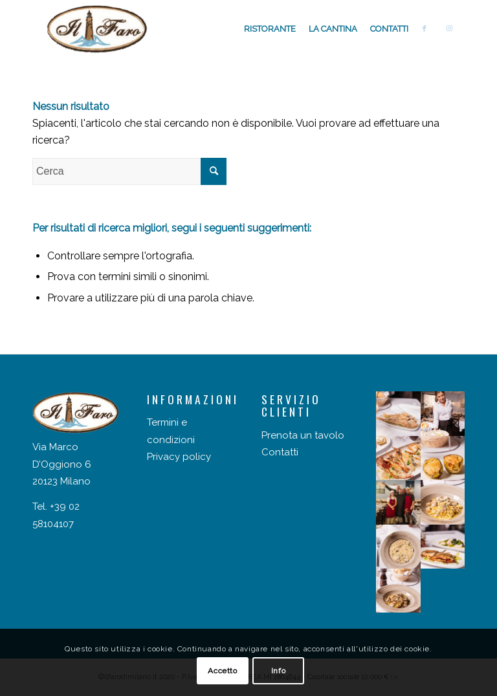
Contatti (279, 452)
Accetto (222, 670)
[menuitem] (269, 29)
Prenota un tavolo (302, 435)
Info (278, 670)
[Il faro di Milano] (97, 29)
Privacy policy (179, 456)
